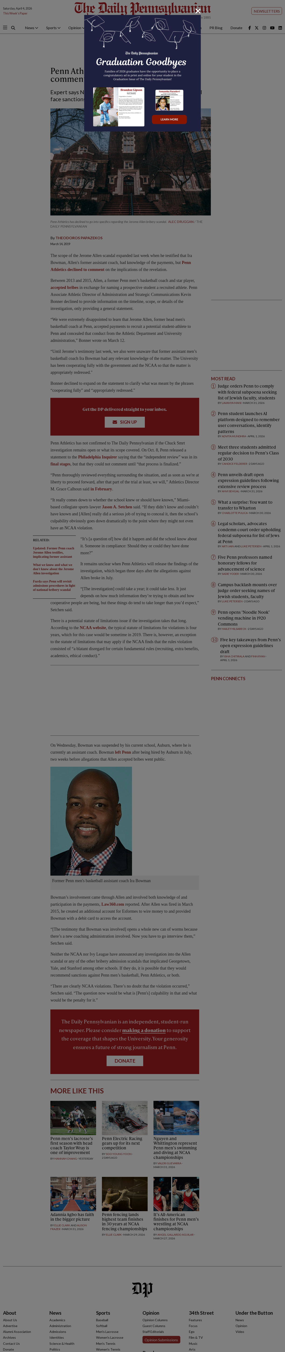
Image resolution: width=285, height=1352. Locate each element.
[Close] (198, 11)
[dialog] (142, 676)
